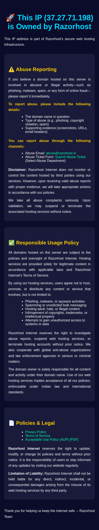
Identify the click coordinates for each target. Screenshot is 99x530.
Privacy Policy (35, 432)
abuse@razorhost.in (61, 153)
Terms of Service (37, 436)
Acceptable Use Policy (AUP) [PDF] (51, 439)
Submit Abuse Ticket (70, 157)
